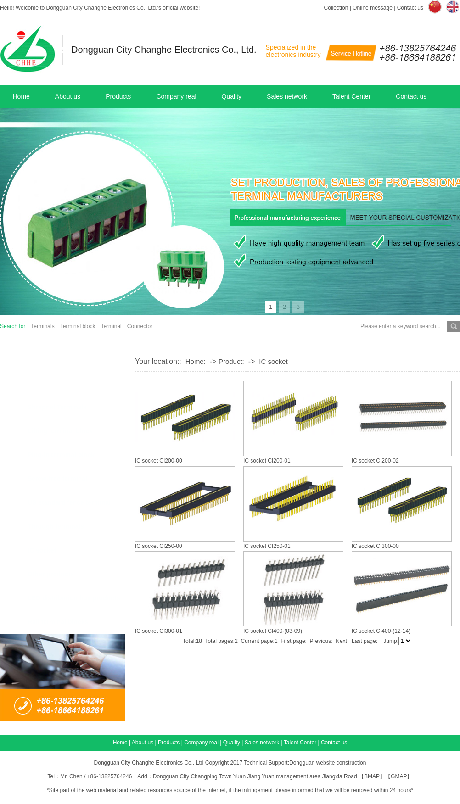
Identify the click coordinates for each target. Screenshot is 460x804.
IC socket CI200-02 (375, 461)
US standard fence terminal (69, 502)
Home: (195, 361)
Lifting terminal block (60, 431)
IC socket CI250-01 (267, 546)
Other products (51, 574)
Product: (231, 361)
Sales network (287, 96)
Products (118, 96)
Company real (176, 96)
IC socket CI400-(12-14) (381, 631)
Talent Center (351, 96)
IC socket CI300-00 (375, 546)
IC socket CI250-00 (158, 546)
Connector (139, 326)
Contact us (410, 8)
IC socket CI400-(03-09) (272, 631)
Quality (232, 96)
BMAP (372, 776)
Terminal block (77, 326)
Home (21, 96)
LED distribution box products (74, 598)
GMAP (399, 776)
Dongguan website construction (327, 762)
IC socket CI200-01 (267, 461)
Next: (342, 641)
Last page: (364, 641)
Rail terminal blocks (58, 621)
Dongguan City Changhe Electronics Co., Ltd (149, 762)
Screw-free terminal (57, 478)
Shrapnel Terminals (57, 407)
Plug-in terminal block (61, 454)
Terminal (111, 326)
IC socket (273, 361)
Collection (336, 8)
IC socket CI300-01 (158, 631)
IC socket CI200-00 (158, 461)
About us (67, 96)
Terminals (42, 326)
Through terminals (56, 526)
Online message (373, 8)
